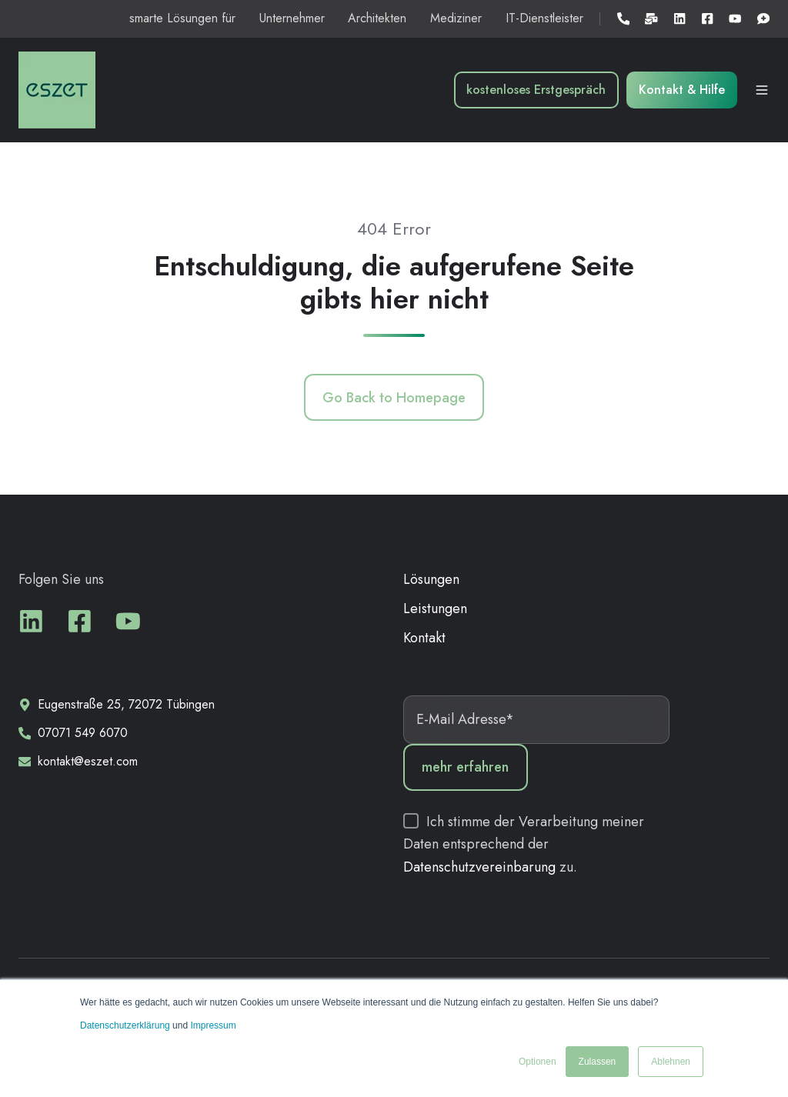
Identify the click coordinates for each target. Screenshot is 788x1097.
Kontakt (424, 638)
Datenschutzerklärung (126, 1025)
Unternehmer (292, 18)
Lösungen (431, 579)
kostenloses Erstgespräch (536, 89)
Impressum (212, 1025)
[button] (762, 90)
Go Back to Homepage (394, 398)
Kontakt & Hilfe (682, 89)
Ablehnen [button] (670, 1061)
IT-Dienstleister (544, 18)
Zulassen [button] (597, 1061)
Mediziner (456, 18)
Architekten (377, 18)
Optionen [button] (537, 1061)
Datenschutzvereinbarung (481, 867)
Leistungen (435, 609)
